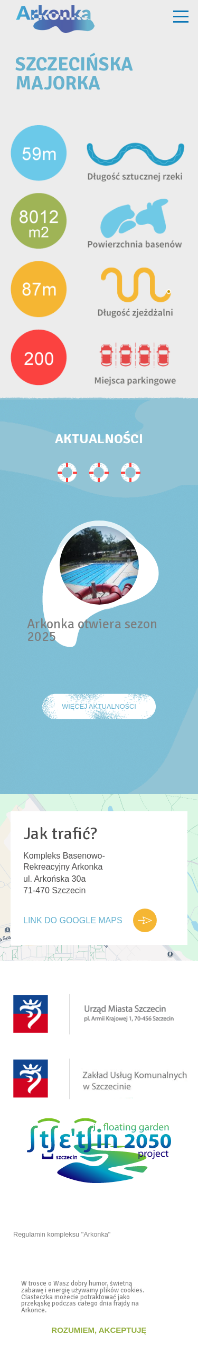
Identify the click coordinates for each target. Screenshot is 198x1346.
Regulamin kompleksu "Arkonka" (61, 1234)
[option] (99, 607)
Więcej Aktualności (99, 706)
